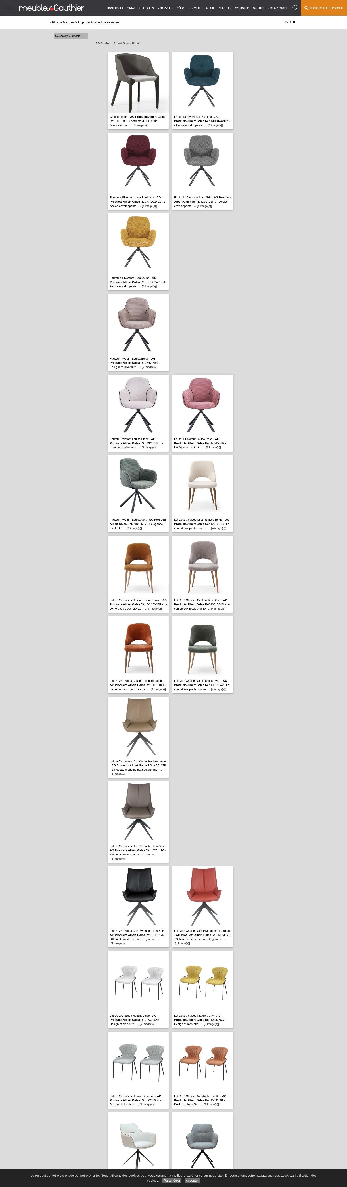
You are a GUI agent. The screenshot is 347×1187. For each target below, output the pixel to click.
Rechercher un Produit (323, 8)
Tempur (208, 8)
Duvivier (194, 8)
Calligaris (242, 8)
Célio (180, 8)
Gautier (258, 8)
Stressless (146, 8)
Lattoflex (224, 8)
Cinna (131, 8)
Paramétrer (172, 1180)
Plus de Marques (63, 22)
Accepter (192, 1180)
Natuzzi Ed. (165, 8)
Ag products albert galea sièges (98, 22)
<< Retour (290, 21)
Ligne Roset (115, 8)
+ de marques (277, 8)
